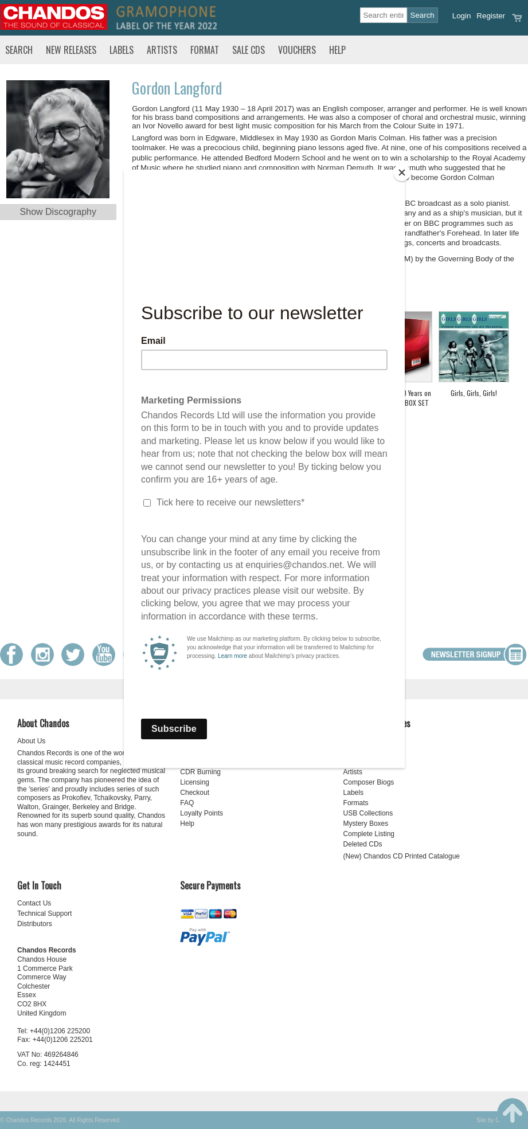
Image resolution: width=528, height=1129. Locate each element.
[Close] (401, 172)
